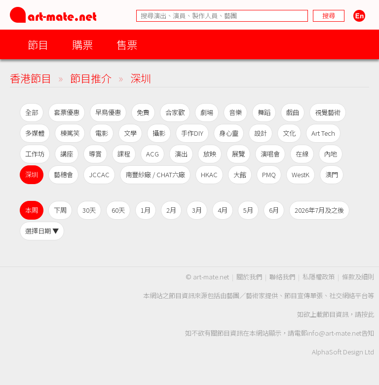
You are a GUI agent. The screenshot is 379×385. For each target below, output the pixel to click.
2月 (171, 210)
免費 (143, 112)
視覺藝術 (328, 112)
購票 (82, 44)
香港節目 (30, 77)
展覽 (238, 153)
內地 (330, 153)
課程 (123, 153)
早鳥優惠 (108, 112)
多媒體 (34, 133)
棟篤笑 (69, 133)
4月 (222, 210)
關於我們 (249, 276)
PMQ (269, 174)
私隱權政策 (319, 276)
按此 (367, 314)
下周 (60, 210)
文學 (130, 133)
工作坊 (34, 153)
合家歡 (175, 112)
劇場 (206, 112)
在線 (302, 153)
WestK (300, 174)
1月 (146, 210)
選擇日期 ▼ (42, 230)
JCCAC (99, 174)
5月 (248, 210)
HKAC (209, 174)
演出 (181, 153)
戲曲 (292, 112)
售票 (126, 44)
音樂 (235, 112)
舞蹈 (264, 112)
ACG (152, 153)
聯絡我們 (282, 276)
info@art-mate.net (334, 333)
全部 (31, 112)
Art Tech (323, 133)
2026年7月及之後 (319, 210)
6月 (274, 210)
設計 (260, 133)
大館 (239, 174)
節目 (38, 44)
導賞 (95, 153)
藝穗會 (63, 174)
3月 (197, 210)
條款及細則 (358, 276)
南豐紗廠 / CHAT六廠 (155, 174)
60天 (118, 210)
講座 (66, 153)
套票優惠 (66, 112)
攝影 (158, 133)
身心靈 (228, 133)
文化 (289, 133)
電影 (101, 133)
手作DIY (192, 133)
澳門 (331, 174)
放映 (209, 153)
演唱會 (270, 153)
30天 (89, 210)
